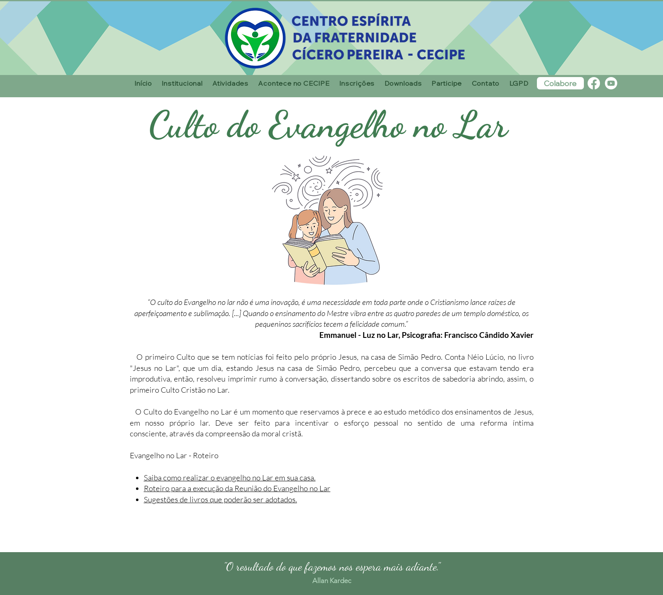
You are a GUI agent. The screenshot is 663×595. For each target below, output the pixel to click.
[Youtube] (611, 83)
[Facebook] (594, 83)
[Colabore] (560, 83)
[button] (182, 83)
